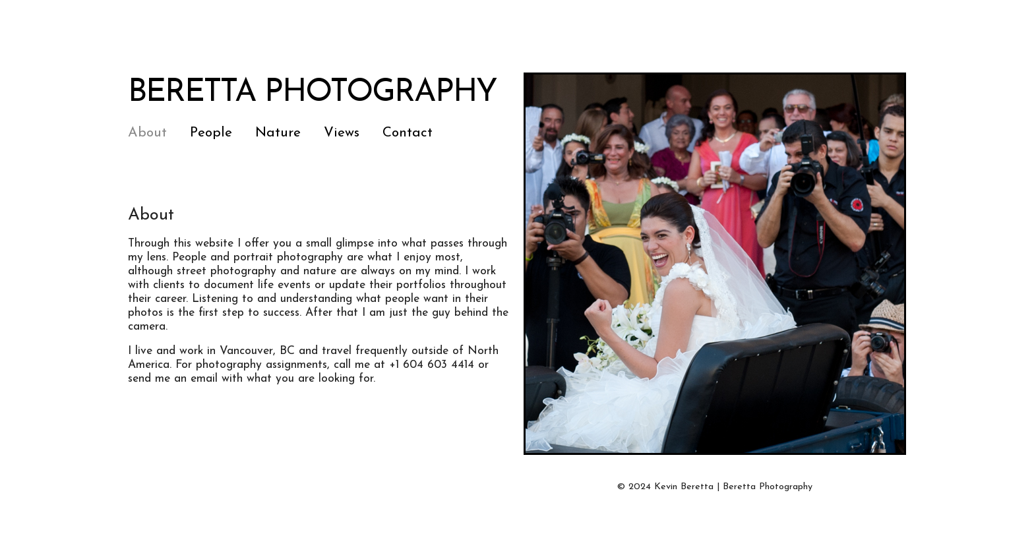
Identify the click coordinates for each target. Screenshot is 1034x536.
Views (341, 133)
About (147, 133)
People (211, 133)
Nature (278, 133)
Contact (407, 133)
